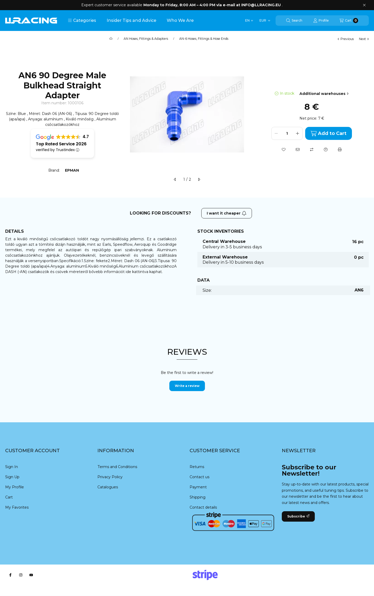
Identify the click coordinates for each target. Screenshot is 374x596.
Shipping (197, 497)
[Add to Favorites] (283, 149)
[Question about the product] (325, 149)
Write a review (187, 386)
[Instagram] (21, 575)
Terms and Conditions (117, 466)
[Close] (364, 5)
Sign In (11, 466)
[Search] (294, 20)
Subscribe (298, 516)
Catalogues (107, 487)
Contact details (203, 507)
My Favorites (17, 507)
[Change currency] (264, 20)
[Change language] (249, 20)
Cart (9, 497)
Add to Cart (328, 134)
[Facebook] (10, 575)
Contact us (199, 477)
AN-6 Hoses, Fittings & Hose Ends (203, 39)
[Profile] (321, 20)
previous (346, 39)
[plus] (298, 133)
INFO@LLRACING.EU (261, 5)
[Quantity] (287, 133)
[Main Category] (110, 39)
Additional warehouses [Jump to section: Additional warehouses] (324, 93)
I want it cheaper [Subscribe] (226, 213)
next (364, 39)
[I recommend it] (297, 149)
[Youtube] (31, 575)
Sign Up (12, 477)
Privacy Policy (110, 477)
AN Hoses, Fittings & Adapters (146, 39)
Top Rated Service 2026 (61, 144)
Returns (197, 466)
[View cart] (348, 20)
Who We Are (180, 20)
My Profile (14, 487)
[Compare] (311, 149)
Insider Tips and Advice (131, 20)
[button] (82, 20)
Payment (198, 487)
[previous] (175, 179)
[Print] (339, 149)
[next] (199, 179)
